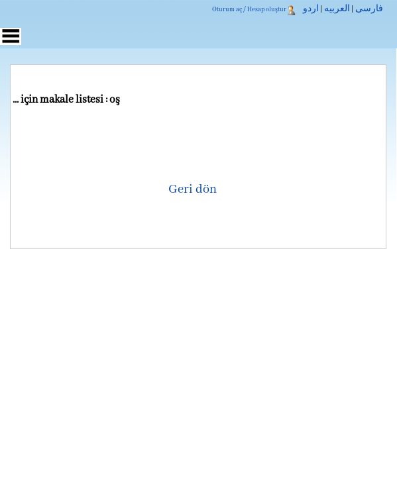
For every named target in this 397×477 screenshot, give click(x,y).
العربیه (337, 9)
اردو (311, 9)
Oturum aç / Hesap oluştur (249, 9)
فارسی (369, 9)
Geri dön (192, 189)
